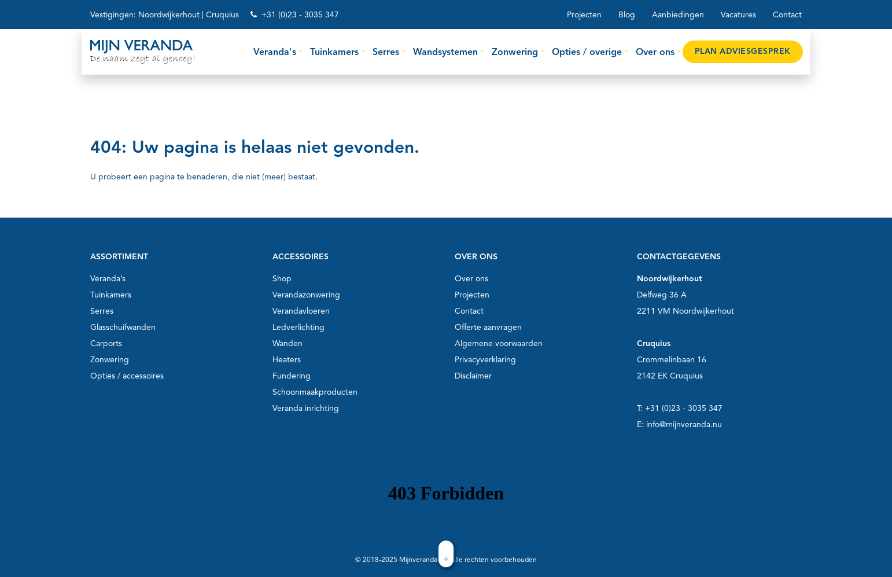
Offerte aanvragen (488, 327)
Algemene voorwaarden (499, 343)
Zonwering (109, 360)
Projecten (584, 15)
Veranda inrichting (305, 408)
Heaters (286, 360)
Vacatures (738, 15)
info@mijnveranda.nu (684, 424)
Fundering (291, 376)
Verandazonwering (306, 295)
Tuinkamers (110, 295)
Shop (282, 279)
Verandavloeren (301, 311)
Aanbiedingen (678, 15)
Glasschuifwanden (123, 327)
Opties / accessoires (127, 376)
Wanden (287, 343)
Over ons (471, 279)
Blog (626, 15)
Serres (101, 311)
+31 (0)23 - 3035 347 (300, 15)
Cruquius (222, 15)
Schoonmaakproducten (314, 392)
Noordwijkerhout (169, 15)
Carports (106, 343)
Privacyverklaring (485, 360)
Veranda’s (108, 279)
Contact (787, 15)
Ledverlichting (298, 327)
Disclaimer (473, 376)
